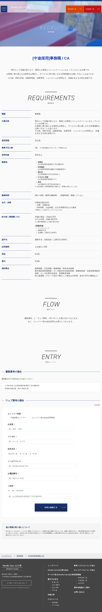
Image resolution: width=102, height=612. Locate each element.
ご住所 (11, 486)
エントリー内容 (15, 414)
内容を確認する (55, 507)
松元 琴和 (55, 588)
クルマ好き (55, 605)
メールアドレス (15, 461)
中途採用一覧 (90, 7)
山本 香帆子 (56, 585)
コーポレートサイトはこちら (17, 583)
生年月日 (12, 449)
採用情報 (20, 556)
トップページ (7, 556)
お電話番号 (13, 474)
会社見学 (81, 583)
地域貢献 (55, 602)
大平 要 (54, 590)
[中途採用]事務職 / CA (36, 556)
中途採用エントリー (17, 418)
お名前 (11, 424)
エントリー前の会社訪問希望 (42, 418)
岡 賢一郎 (55, 582)
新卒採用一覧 (71, 7)
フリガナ (12, 437)
